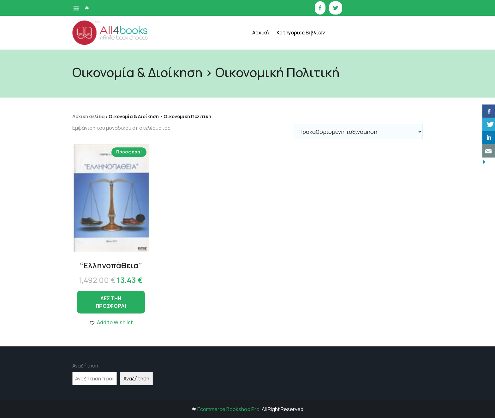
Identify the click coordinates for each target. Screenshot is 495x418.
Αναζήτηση (85, 365)
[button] (111, 322)
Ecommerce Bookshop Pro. (229, 409)
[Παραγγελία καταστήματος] (358, 131)
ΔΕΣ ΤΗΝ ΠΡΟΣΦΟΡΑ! (111, 302)
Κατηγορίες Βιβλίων (301, 32)
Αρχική (260, 32)
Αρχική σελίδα (88, 116)
